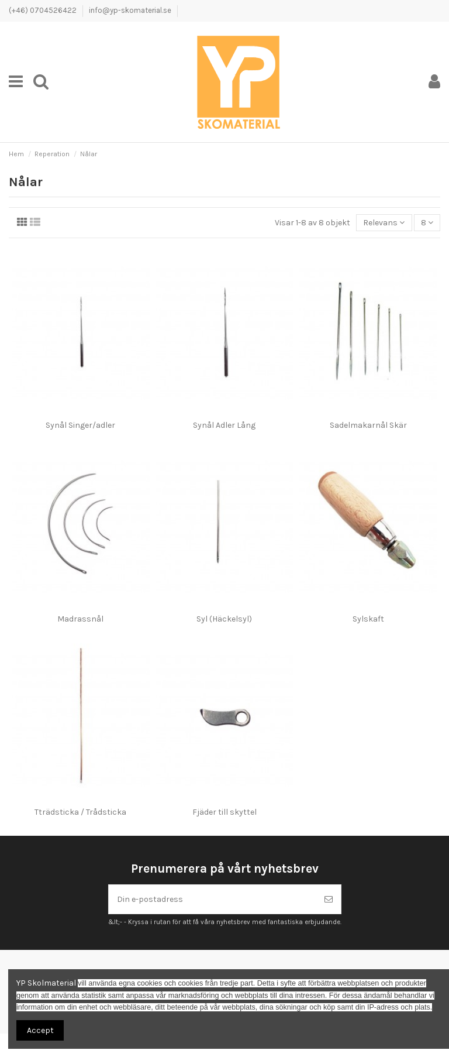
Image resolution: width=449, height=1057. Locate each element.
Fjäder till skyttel (224, 812)
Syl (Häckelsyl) (224, 619)
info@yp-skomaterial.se (130, 10)
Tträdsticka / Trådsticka (80, 812)
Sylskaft (368, 619)
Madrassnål (80, 619)
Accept (40, 1030)
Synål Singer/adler (80, 425)
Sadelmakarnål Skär (368, 425)
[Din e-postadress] (212, 899)
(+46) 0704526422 (43, 10)
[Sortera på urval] (384, 222)
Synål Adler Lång (224, 425)
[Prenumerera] (328, 899)
